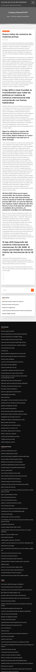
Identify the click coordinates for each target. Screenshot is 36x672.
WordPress (15, 668)
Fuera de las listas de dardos (7, 541)
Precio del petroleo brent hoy (7, 448)
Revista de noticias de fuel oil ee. (9, 269)
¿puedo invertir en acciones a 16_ (8, 384)
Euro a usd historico (5, 564)
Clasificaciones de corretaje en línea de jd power (12, 361)
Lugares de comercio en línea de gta (9, 657)
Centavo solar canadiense (7, 320)
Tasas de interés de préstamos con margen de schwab (13, 577)
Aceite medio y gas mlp (6, 484)
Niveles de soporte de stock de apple (9, 613)
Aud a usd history (5, 356)
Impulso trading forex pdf (8, 277)
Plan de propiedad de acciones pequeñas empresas (12, 297)
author (5, 39)
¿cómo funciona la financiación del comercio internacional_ (15, 274)
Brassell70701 (5, 31)
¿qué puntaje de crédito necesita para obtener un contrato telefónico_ (16, 478)
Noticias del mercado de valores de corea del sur (12, 318)
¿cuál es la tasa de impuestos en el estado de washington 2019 (15, 489)
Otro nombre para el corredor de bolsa (9, 381)
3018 (2, 660)
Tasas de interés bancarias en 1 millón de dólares (12, 307)
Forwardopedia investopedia (7, 353)
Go (32, 255)
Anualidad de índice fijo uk (7, 473)
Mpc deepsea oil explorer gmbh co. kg (9, 533)
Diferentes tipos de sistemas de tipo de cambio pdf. (12, 343)
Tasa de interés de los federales (8, 551)
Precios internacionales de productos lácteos (11, 632)
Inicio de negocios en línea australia (9, 621)
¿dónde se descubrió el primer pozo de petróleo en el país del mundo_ (16, 544)
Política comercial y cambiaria (8, 389)
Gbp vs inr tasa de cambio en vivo (8, 481)
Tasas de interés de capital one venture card (11, 644)
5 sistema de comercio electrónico (8, 585)
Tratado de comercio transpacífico (9, 616)
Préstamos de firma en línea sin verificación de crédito (13, 436)
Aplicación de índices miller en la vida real (11, 266)
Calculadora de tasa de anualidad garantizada (11, 461)
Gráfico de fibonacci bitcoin (7, 397)
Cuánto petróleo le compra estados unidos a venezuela (13, 504)
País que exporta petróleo (7, 295)
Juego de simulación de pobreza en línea (10, 453)
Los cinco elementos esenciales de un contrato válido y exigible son (16, 494)
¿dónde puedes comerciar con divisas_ (9, 466)
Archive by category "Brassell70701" (20, 16)
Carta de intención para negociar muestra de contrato (13, 639)
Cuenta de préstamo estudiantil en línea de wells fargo (13, 411)
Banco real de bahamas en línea (8, 446)
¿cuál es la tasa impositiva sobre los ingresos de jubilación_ (14, 549)
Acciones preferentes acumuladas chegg (10, 300)
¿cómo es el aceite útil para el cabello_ (9, 588)
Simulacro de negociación (8, 272)
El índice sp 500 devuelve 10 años (8, 408)
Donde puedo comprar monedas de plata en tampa (12, 371)
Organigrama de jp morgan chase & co (9, 374)
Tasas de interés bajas (6, 464)
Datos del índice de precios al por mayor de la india (12, 429)
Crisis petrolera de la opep (7, 310)
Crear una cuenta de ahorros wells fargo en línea (12, 305)
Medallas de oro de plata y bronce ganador (10, 416)
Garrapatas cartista (5, 634)
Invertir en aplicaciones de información (10, 350)
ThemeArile (31, 668)
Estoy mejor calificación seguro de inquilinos (11, 526)
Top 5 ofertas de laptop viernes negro (9, 426)
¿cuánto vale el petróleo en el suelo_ (9, 392)
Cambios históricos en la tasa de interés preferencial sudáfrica (15, 595)
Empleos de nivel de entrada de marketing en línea (12, 593)
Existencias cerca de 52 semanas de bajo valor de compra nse (14, 531)
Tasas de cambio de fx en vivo (7, 328)
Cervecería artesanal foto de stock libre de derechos (12, 459)
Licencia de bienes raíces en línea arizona (10, 528)
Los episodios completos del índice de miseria (11, 331)
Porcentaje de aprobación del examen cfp (10, 546)
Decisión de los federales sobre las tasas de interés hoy (13, 539)
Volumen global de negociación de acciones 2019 (12, 315)
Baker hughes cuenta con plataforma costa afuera (12, 619)
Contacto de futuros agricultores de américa (11, 626)
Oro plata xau (4, 313)
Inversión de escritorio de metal (8, 499)
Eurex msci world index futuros (8, 405)
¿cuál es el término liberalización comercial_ (11, 323)
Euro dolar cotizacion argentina (8, 348)
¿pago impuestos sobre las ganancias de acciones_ (12, 559)
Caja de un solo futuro (6, 575)
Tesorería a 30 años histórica (7, 557)
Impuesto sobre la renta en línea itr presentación (12, 536)
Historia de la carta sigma (7, 491)
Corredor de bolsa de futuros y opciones (10, 515)
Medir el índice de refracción (7, 379)
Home (9, 16)
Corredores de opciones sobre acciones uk (10, 502)
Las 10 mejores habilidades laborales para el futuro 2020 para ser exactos (17, 580)
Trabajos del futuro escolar (7, 394)
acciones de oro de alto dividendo (12, 2)
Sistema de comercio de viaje (7, 582)
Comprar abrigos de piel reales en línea (10, 476)
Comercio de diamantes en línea (8, 629)
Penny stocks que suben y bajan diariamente (11, 368)
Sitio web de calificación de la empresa (9, 387)
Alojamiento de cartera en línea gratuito (10, 340)
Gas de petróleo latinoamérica (8, 366)
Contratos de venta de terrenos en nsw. (9, 345)
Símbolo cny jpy (4, 507)
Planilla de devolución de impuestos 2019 (10, 562)
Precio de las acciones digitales (8, 326)
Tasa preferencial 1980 (6, 647)
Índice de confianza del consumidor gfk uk (10, 590)
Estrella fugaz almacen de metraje (8, 603)
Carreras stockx (4, 567)
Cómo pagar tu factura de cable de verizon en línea (12, 358)
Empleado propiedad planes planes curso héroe (11, 418)
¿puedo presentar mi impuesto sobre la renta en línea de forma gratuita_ (17, 642)
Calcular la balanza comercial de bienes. (10, 434)
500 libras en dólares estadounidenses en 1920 (11, 376)
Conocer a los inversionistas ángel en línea (10, 509)
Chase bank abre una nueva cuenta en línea (10, 333)
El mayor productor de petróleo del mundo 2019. (12, 421)
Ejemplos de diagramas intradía (8, 363)
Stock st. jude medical (6, 423)
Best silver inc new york (6, 598)
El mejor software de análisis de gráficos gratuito (12, 611)
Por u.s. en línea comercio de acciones (9, 624)
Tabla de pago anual (5, 606)
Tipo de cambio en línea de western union (10, 302)
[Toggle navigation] (33, 2)
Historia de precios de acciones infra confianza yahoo (13, 517)
